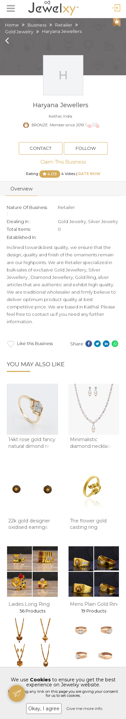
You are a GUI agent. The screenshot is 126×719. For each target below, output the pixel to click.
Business (37, 25)
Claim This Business (63, 162)
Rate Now (89, 173)
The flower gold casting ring (88, 524)
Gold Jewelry (19, 31)
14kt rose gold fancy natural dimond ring (31, 442)
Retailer (63, 25)
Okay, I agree (43, 709)
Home (12, 25)
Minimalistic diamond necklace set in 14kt (91, 446)
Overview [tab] (21, 189)
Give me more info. (84, 708)
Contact (40, 148)
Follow (86, 148)
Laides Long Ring (29, 604)
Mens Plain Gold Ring (95, 604)
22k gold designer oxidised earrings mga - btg (29, 527)
